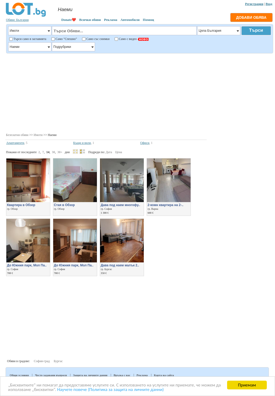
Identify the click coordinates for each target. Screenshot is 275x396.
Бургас (58, 361)
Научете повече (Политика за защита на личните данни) (110, 390)
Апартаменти (15, 143)
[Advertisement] (139, 93)
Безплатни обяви (17, 135)
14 (47, 152)
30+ (59, 152)
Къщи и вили (82, 143)
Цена (118, 152)
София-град (42, 361)
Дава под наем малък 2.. (120, 265)
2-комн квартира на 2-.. (165, 205)
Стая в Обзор (64, 205)
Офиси (145, 143)
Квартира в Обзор (21, 205)
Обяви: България (17, 20)
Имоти (38, 135)
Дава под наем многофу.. (120, 205)
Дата (109, 152)
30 (53, 152)
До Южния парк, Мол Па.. (27, 265)
